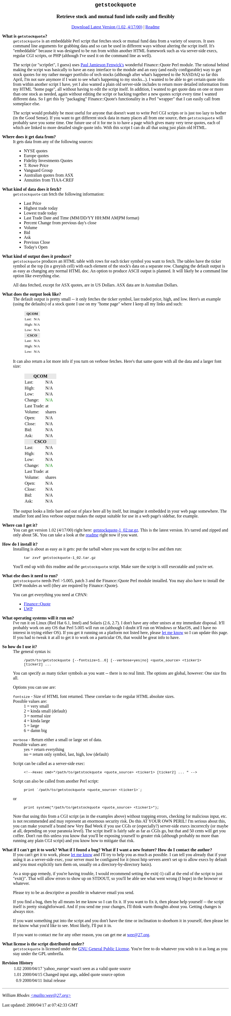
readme (92, 536)
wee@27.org (138, 941)
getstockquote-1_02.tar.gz (115, 531)
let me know (172, 634)
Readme (152, 28)
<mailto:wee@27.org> (51, 1001)
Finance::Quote (37, 606)
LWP (28, 611)
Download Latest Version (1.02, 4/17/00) (106, 28)
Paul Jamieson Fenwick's (102, 66)
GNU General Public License (103, 955)
